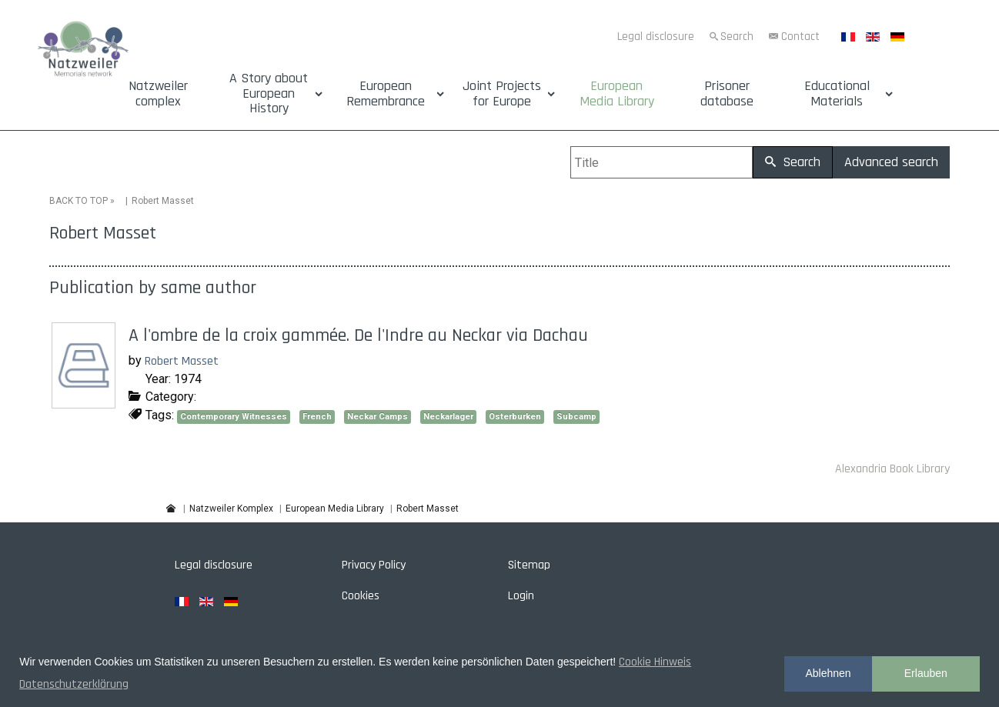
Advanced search (891, 162)
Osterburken (515, 415)
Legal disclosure (655, 36)
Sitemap (529, 563)
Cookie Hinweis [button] (655, 662)
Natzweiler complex (158, 93)
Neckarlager (448, 415)
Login (521, 594)
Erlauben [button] (925, 673)
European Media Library (617, 93)
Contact (800, 36)
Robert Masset (182, 360)
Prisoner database (726, 93)
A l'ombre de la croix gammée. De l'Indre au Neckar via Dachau (358, 334)
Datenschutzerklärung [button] (74, 684)
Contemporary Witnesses (233, 415)
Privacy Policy (374, 563)
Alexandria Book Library (892, 468)
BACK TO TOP (78, 200)
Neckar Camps (377, 415)
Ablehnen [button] (827, 673)
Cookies (360, 594)
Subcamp (576, 415)
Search (736, 36)
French (317, 415)
